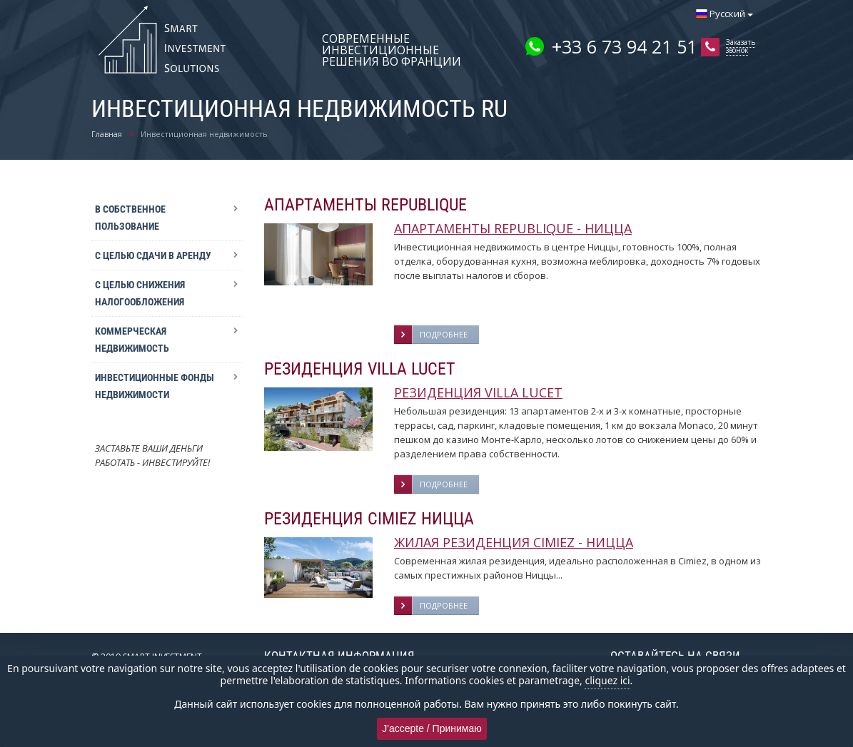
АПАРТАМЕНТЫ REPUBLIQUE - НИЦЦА (513, 228)
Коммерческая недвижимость (132, 339)
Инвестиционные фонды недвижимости (154, 386)
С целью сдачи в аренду (153, 255)
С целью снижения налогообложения (140, 293)
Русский (724, 13)
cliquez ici (607, 680)
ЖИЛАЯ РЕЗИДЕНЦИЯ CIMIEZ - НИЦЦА (513, 542)
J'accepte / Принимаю (432, 728)
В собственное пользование (130, 217)
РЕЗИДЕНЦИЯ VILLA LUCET (478, 392)
